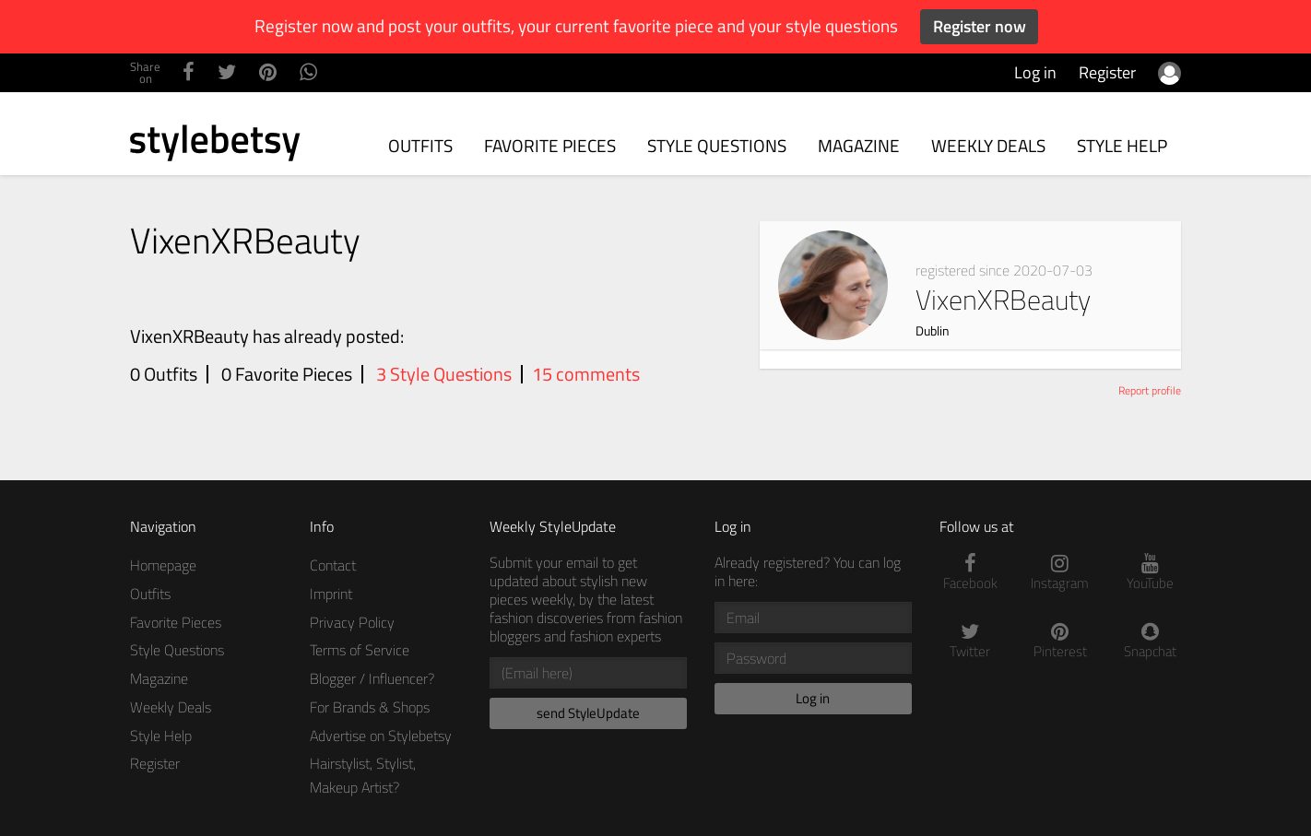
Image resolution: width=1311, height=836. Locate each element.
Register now (979, 26)
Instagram (1060, 573)
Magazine (859, 145)
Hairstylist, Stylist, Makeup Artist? (363, 775)
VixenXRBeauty (1003, 299)
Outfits (420, 145)
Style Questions (716, 145)
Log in (1035, 72)
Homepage (163, 565)
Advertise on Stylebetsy (381, 735)
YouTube (1150, 573)
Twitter (970, 641)
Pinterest (1060, 641)
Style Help (1122, 145)
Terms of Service (359, 650)
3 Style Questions (444, 374)
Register (1107, 72)
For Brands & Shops (370, 707)
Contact (333, 565)
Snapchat (1150, 641)
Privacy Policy (352, 622)
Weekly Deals (988, 145)
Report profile (1149, 390)
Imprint (331, 594)
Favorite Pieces (550, 145)
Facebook (970, 573)
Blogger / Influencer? (372, 678)
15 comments (586, 374)
